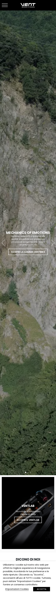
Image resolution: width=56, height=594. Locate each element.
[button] (52, 243)
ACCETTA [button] (41, 589)
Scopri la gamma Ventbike (28, 252)
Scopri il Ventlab (28, 520)
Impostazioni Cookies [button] (17, 589)
